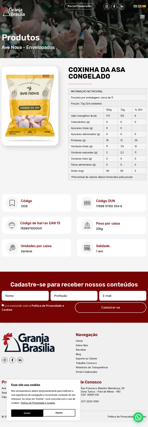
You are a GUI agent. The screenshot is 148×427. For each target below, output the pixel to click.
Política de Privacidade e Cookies (38, 404)
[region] (43, 400)
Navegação (86, 339)
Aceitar (60, 413)
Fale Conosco (89, 386)
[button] (142, 16)
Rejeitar (27, 413)
